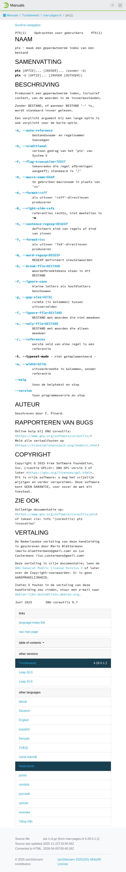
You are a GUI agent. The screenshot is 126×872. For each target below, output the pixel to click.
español (24, 729)
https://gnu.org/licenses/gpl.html (59, 473)
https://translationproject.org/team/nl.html (57, 445)
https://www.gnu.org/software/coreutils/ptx (56, 514)
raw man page (28, 631)
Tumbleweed (30, 15)
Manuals (10, 15)
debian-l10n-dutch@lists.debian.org (47, 594)
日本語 (23, 747)
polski (23, 775)
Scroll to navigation (27, 25)
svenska (24, 812)
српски (23, 803)
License (62, 864)
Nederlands (26, 766)
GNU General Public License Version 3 (49, 568)
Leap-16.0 (26, 672)
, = (40, 162)
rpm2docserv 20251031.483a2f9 (79, 859)
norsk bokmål (28, 757)
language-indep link (32, 622)
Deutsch (24, 710)
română (24, 784)
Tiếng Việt (25, 821)
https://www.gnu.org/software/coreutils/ (53, 436)
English (24, 720)
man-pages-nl (52, 15)
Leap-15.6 (26, 681)
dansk (23, 701)
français (24, 738)
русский (24, 793)
